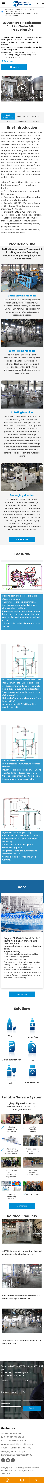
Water (11, 1036)
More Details (22, 539)
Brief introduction (8, 116)
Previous (3, 88)
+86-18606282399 (13, 1433)
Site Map (6, 1473)
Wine (11, 1083)
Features (35, 116)
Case (8, 121)
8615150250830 (19, 1440)
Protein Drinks (32, 1082)
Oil (32, 1060)
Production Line (22, 116)
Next (37, 88)
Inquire (14, 67)
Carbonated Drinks (11, 1059)
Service (36, 121)
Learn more (22, 994)
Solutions (22, 121)
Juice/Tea (32, 1037)
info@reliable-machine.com (20, 1444)
